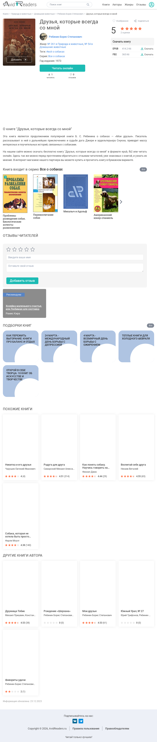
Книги (106, 4)
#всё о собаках (55, 51)
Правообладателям (117, 728)
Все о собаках (56, 56)
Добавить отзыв (22, 281)
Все (143, 169)
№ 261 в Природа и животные (65, 43)
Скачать (148, 48)
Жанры (129, 4)
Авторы (117, 4)
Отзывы (141, 4)
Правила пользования (86, 728)
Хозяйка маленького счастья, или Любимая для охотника (24, 308)
